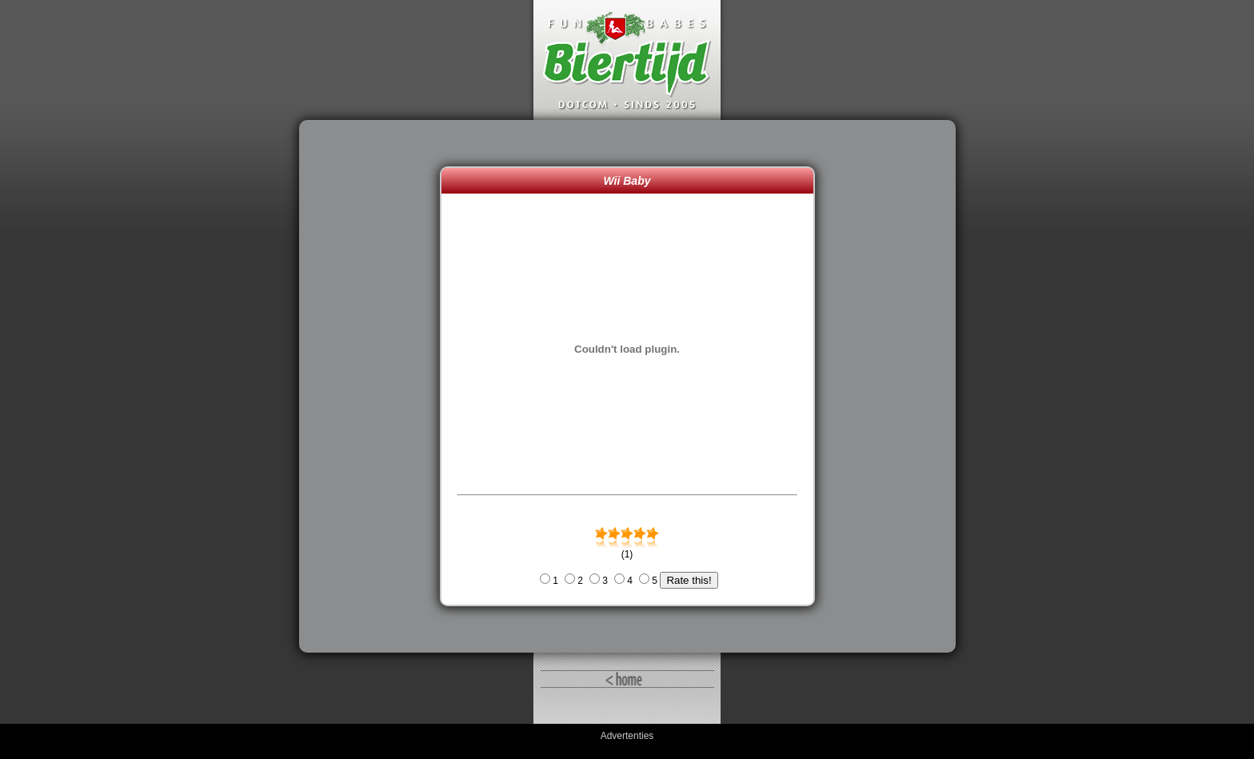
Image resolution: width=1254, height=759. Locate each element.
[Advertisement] (373, 386)
